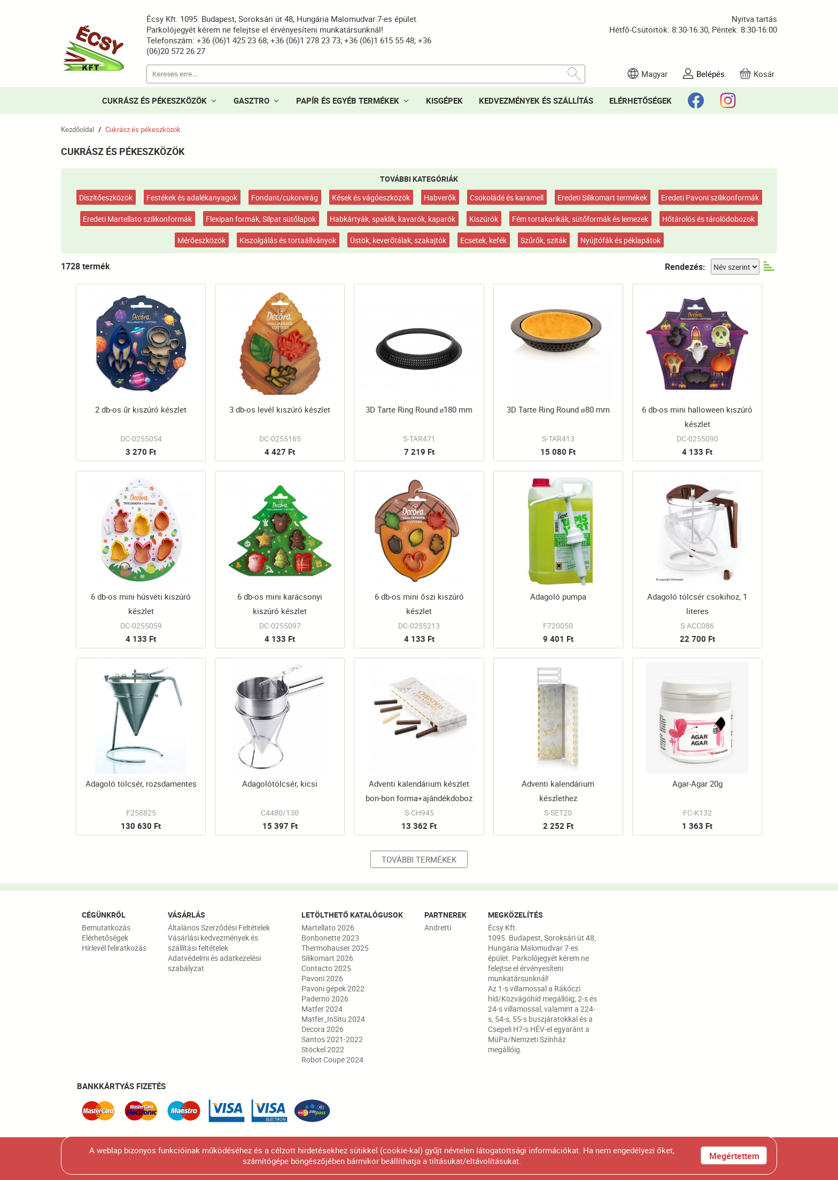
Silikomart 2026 (327, 958)
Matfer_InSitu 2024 (333, 1019)
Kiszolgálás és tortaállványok (287, 240)
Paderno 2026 (324, 998)
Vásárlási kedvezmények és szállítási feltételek (213, 943)
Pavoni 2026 (322, 978)
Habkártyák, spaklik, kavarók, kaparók (392, 219)
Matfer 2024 (322, 1009)
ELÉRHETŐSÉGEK (640, 100)
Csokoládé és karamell (507, 197)
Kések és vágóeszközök (371, 197)
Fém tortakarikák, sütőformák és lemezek (580, 219)
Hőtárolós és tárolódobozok (708, 219)
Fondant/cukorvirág (284, 197)
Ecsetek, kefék (483, 240)
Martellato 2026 (327, 927)
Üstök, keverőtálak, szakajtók (398, 240)
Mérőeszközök (201, 240)
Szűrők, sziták (544, 240)
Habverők (440, 197)
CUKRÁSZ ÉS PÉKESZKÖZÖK (154, 100)
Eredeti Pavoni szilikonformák (710, 197)
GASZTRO (251, 100)
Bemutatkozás (106, 927)
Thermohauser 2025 (335, 948)
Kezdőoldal (77, 129)
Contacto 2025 (326, 968)
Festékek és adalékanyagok (191, 197)
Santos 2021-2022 (332, 1039)
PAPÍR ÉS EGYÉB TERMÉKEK (347, 100)
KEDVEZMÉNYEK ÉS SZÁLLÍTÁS (536, 100)
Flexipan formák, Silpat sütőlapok (261, 219)
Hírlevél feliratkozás (114, 948)
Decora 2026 (322, 1029)
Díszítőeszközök (106, 197)
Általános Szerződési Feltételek (219, 927)
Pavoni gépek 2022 (332, 988)
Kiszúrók (483, 219)
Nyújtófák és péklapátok (620, 240)
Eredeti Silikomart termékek (602, 197)
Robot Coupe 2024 (332, 1059)
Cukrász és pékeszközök (143, 129)
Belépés (710, 73)
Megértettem (734, 1156)
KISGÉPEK (444, 100)
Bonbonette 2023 (330, 938)
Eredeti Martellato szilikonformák (137, 219)
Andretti (437, 927)
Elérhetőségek (105, 938)
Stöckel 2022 (322, 1049)
